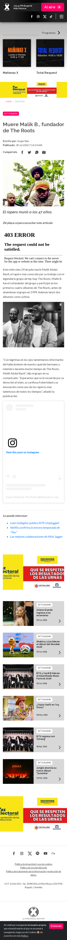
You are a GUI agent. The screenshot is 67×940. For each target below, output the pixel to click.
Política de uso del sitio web (33, 867)
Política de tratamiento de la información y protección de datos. (33, 873)
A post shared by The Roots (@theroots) (28, 497)
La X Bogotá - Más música (7, 7)
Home (9, 101)
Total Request (46, 72)
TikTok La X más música (51, 16)
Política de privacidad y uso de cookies (33, 864)
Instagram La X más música (38, 16)
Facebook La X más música (32, 16)
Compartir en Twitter (29, 152)
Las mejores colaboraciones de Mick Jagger (36, 536)
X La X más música (44, 16)
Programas (49, 32)
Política (24, 936)
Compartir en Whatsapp (36, 152)
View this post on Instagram (22, 452)
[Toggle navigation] (61, 16)
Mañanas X (10, 72)
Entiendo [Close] (56, 926)
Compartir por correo (44, 152)
